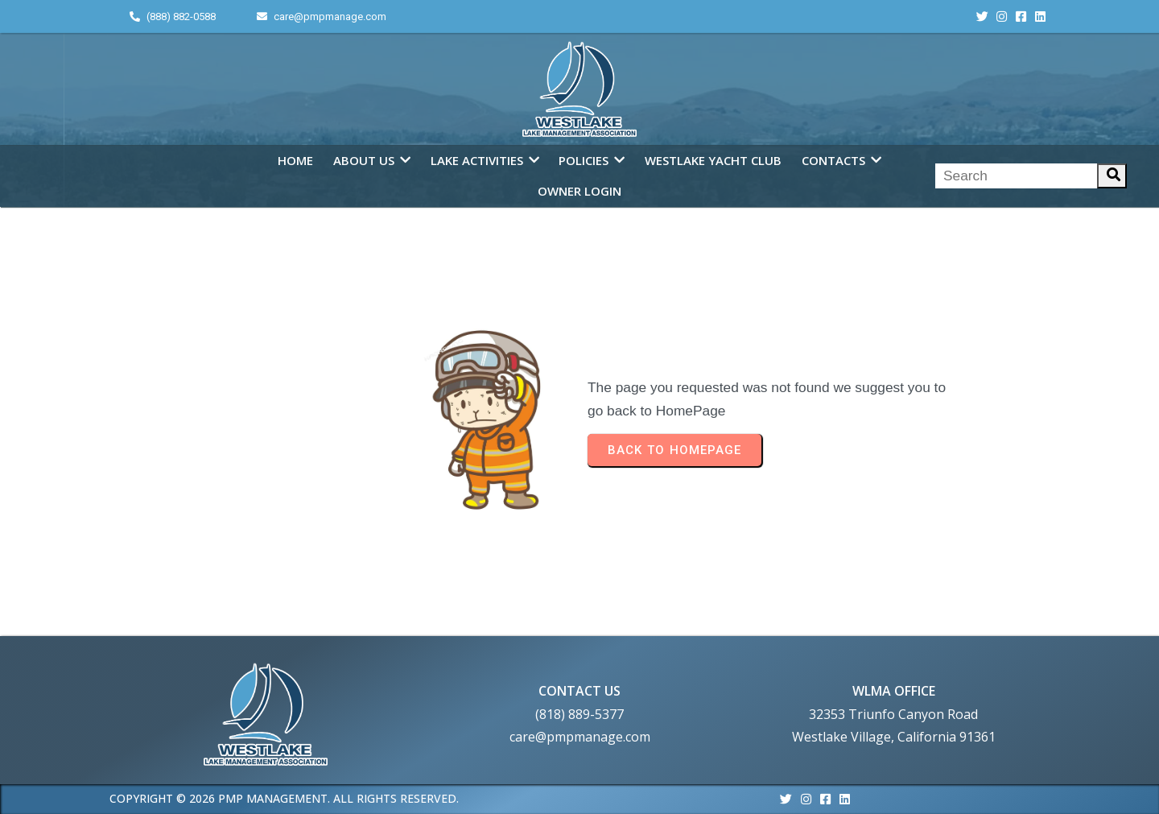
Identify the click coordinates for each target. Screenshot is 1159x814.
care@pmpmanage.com (579, 737)
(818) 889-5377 (579, 714)
